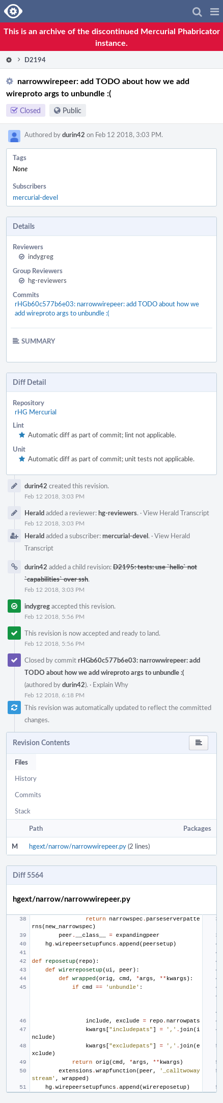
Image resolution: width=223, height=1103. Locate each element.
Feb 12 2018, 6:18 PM (54, 695)
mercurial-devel (35, 197)
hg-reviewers (47, 280)
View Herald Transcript (176, 512)
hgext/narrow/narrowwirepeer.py (77, 846)
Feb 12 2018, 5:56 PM (54, 616)
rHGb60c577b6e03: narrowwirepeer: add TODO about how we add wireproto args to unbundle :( (107, 308)
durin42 (73, 134)
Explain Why (110, 684)
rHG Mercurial (36, 411)
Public (72, 110)
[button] (214, 11)
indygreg (40, 256)
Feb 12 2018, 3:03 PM (54, 496)
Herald (34, 512)
